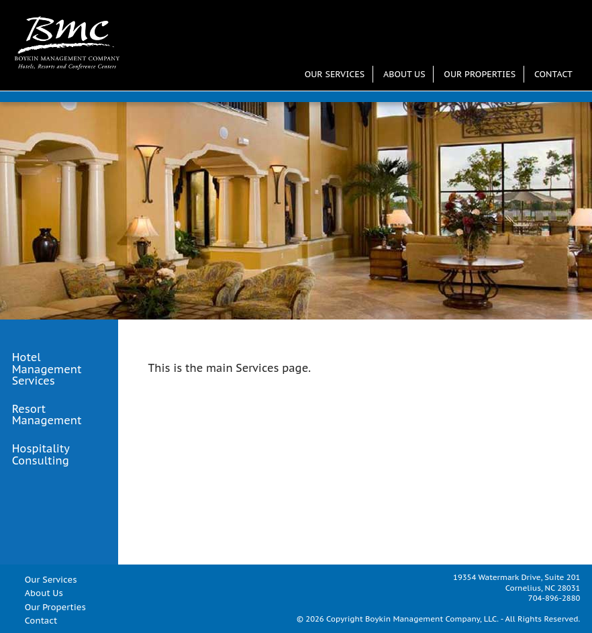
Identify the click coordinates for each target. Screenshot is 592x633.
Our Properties (479, 74)
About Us (404, 74)
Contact (553, 74)
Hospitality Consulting (41, 455)
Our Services (334, 74)
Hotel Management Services (47, 369)
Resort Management (47, 415)
